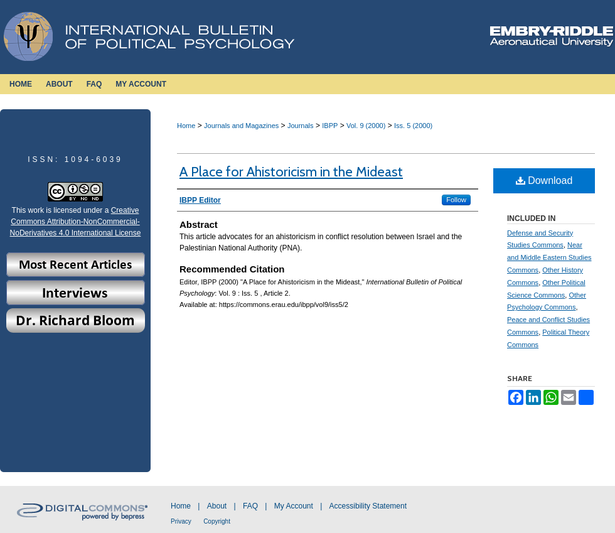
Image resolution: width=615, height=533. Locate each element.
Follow (456, 199)
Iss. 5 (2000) (413, 125)
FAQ (250, 506)
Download (544, 180)
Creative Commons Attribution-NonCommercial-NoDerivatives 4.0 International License (75, 221)
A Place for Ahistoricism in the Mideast (291, 171)
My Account (293, 506)
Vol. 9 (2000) (365, 125)
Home (186, 125)
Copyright (216, 521)
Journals (300, 125)
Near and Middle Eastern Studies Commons (549, 257)
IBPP (330, 125)
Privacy (181, 521)
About (217, 506)
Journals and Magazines (241, 125)
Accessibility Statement (368, 506)
